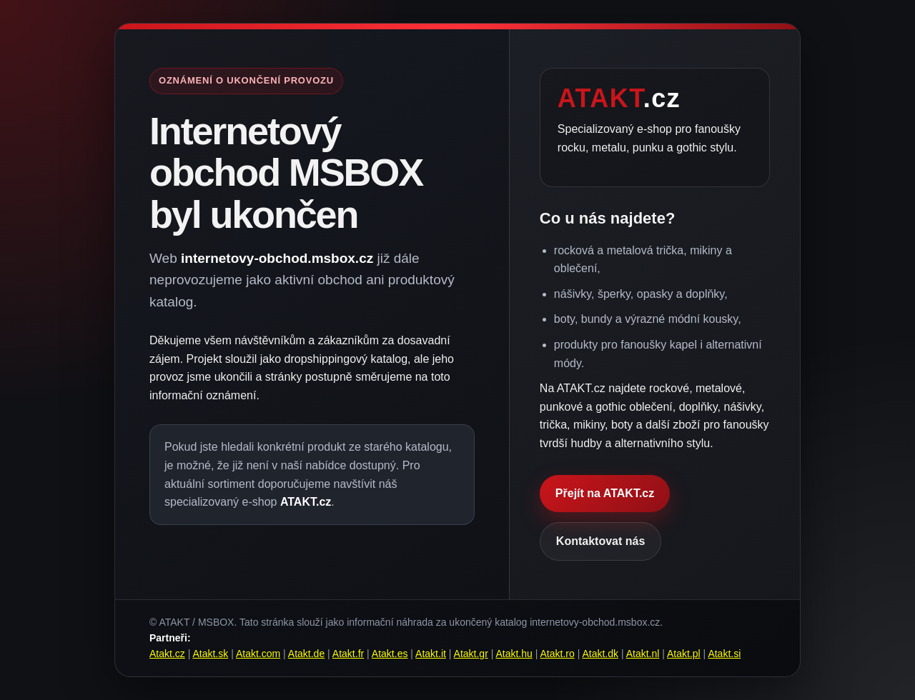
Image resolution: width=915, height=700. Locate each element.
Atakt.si (724, 653)
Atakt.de (306, 653)
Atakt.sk (210, 653)
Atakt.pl (684, 653)
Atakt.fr (348, 653)
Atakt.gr (471, 653)
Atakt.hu (513, 653)
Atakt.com (258, 653)
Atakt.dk (600, 653)
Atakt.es (390, 653)
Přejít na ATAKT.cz (604, 493)
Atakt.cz (167, 653)
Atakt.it (430, 653)
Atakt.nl (643, 653)
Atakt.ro (557, 653)
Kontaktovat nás (600, 541)
